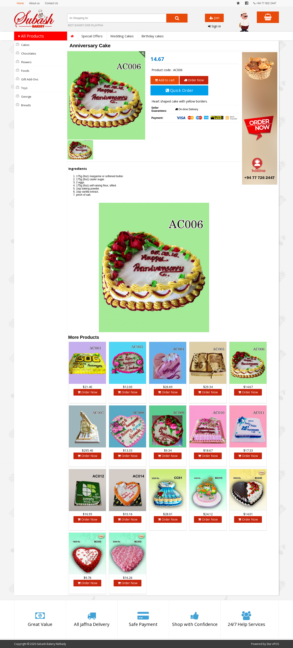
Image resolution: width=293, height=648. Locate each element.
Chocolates (26, 53)
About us (34, 3)
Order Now (194, 80)
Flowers (24, 62)
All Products (30, 36)
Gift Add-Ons (27, 79)
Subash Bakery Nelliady (51, 644)
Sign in (214, 26)
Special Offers (92, 36)
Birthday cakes (152, 36)
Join (214, 18)
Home (20, 3)
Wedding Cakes (122, 36)
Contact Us (51, 3)
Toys (22, 87)
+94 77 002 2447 (265, 3)
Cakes (23, 44)
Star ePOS (273, 644)
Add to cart (165, 80)
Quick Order (179, 90)
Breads (23, 105)
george (23, 96)
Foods (22, 70)
